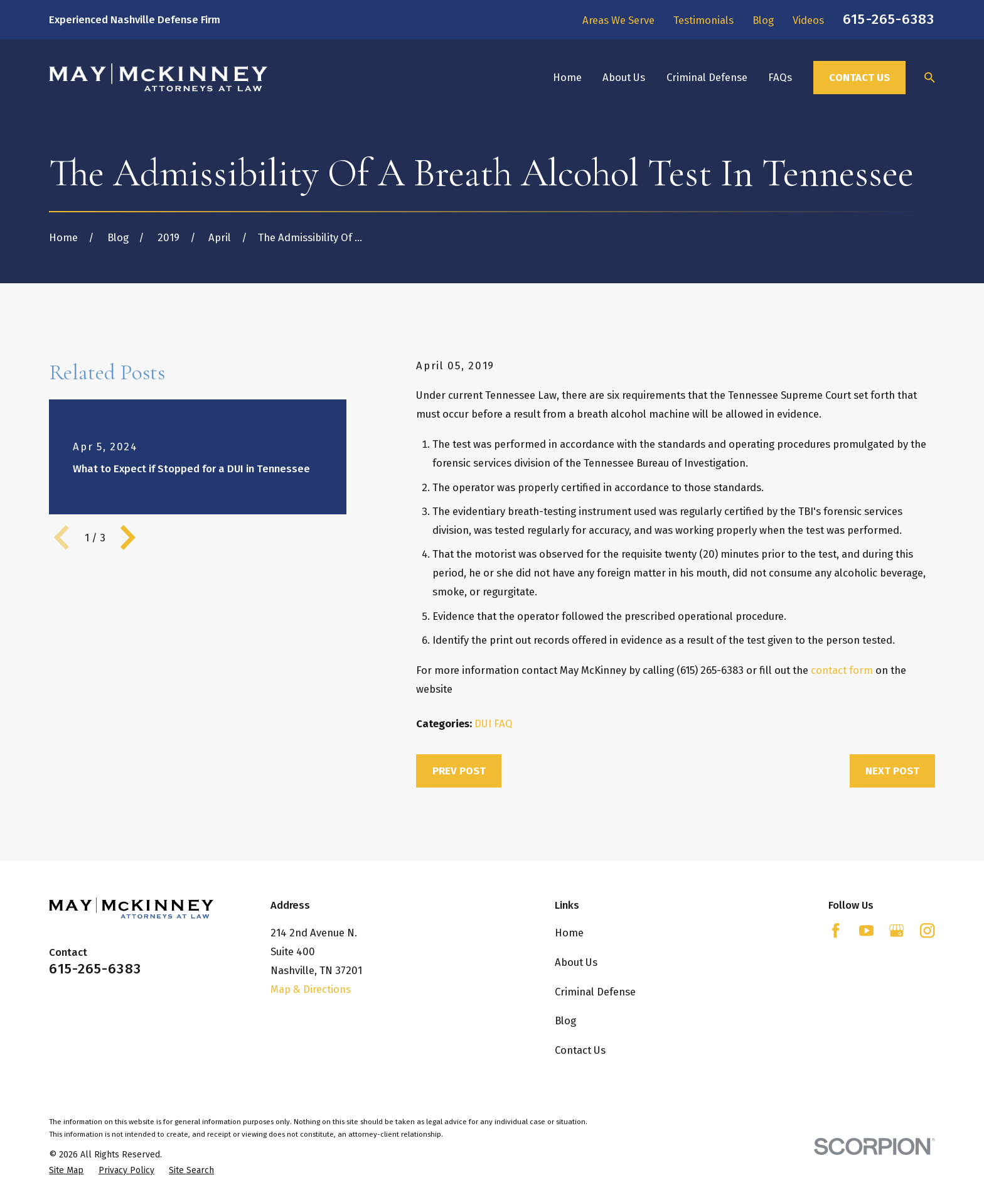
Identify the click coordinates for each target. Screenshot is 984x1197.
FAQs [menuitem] (780, 77)
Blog (763, 20)
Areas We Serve (618, 20)
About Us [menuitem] (623, 77)
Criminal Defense (595, 991)
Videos (808, 20)
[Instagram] (927, 930)
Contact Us (859, 77)
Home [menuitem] (567, 77)
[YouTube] (866, 930)
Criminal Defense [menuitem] (706, 77)
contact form (842, 670)
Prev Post (459, 770)
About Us (576, 962)
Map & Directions (310, 989)
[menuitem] (66, 1170)
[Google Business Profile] (896, 930)
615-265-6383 (888, 19)
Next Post (892, 770)
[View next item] (128, 537)
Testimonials (703, 20)
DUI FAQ (493, 723)
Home (569, 932)
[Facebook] (835, 930)
